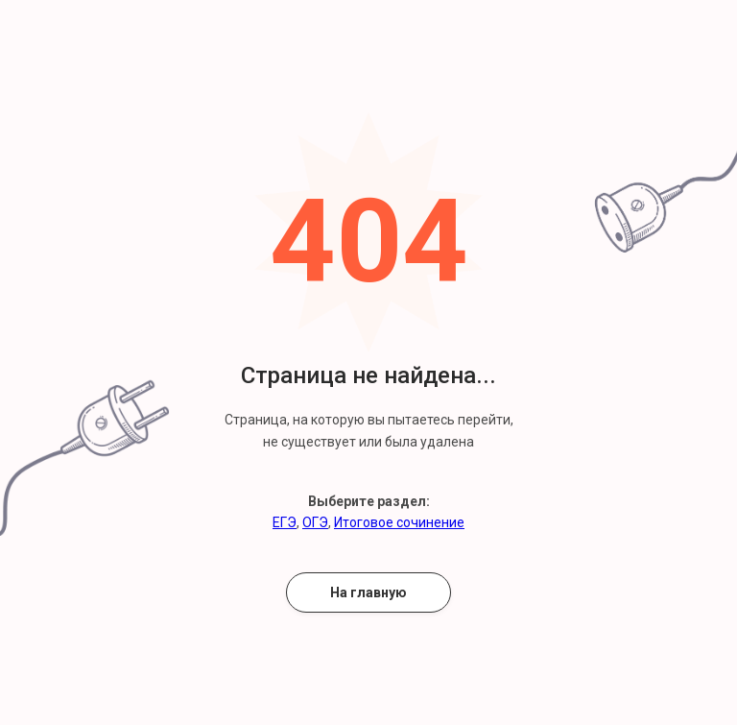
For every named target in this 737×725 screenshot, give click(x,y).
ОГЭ (315, 522)
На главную (368, 592)
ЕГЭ (285, 522)
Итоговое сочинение (399, 522)
